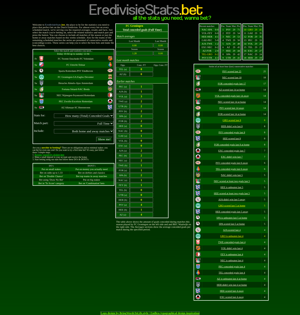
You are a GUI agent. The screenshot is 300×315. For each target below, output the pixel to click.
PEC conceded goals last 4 (232, 266)
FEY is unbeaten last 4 (232, 254)
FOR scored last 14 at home (232, 114)
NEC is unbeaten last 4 (231, 260)
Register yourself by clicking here (49, 155)
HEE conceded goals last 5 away (231, 211)
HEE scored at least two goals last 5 (232, 193)
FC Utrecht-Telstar (75, 65)
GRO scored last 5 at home (231, 205)
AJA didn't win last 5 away (231, 199)
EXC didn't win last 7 (232, 157)
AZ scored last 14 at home (232, 89)
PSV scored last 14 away (231, 108)
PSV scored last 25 (231, 71)
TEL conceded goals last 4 (232, 272)
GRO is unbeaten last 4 (232, 236)
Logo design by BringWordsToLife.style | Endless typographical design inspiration (150, 313)
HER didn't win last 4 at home (232, 285)
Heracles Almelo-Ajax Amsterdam (75, 83)
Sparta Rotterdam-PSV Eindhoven (76, 71)
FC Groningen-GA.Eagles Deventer (76, 77)
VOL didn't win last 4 (232, 248)
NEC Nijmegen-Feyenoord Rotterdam (76, 95)
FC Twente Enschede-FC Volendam (76, 58)
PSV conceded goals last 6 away (232, 163)
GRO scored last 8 (232, 120)
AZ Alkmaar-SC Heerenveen (75, 107)
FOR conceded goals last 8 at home (232, 144)
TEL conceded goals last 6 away (232, 169)
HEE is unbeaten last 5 (231, 187)
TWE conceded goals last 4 (232, 242)
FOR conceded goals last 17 (232, 83)
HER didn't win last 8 (232, 126)
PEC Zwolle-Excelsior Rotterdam (76, 101)
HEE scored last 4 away (232, 291)
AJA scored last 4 (232, 230)
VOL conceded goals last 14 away (232, 96)
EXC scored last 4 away (232, 297)
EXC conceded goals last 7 (231, 150)
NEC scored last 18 (232, 77)
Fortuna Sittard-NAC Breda (76, 89)
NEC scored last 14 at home (232, 102)
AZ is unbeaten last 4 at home (232, 278)
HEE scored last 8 (232, 138)
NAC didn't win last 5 (232, 175)
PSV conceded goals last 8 (232, 132)
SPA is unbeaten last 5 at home (232, 217)
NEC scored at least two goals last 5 (232, 181)
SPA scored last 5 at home (232, 224)
